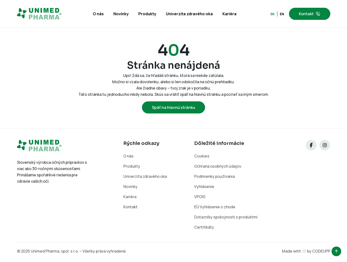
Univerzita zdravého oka (189, 13)
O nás (98, 13)
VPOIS (199, 196)
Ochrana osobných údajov (217, 166)
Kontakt (309, 13)
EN (282, 14)
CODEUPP (321, 251)
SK (272, 14)
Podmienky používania (214, 176)
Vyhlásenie (204, 186)
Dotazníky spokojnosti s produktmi (226, 217)
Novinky (121, 13)
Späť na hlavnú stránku (173, 107)
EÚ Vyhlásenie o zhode (214, 207)
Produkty (147, 13)
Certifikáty (204, 227)
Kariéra (229, 13)
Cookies (201, 156)
